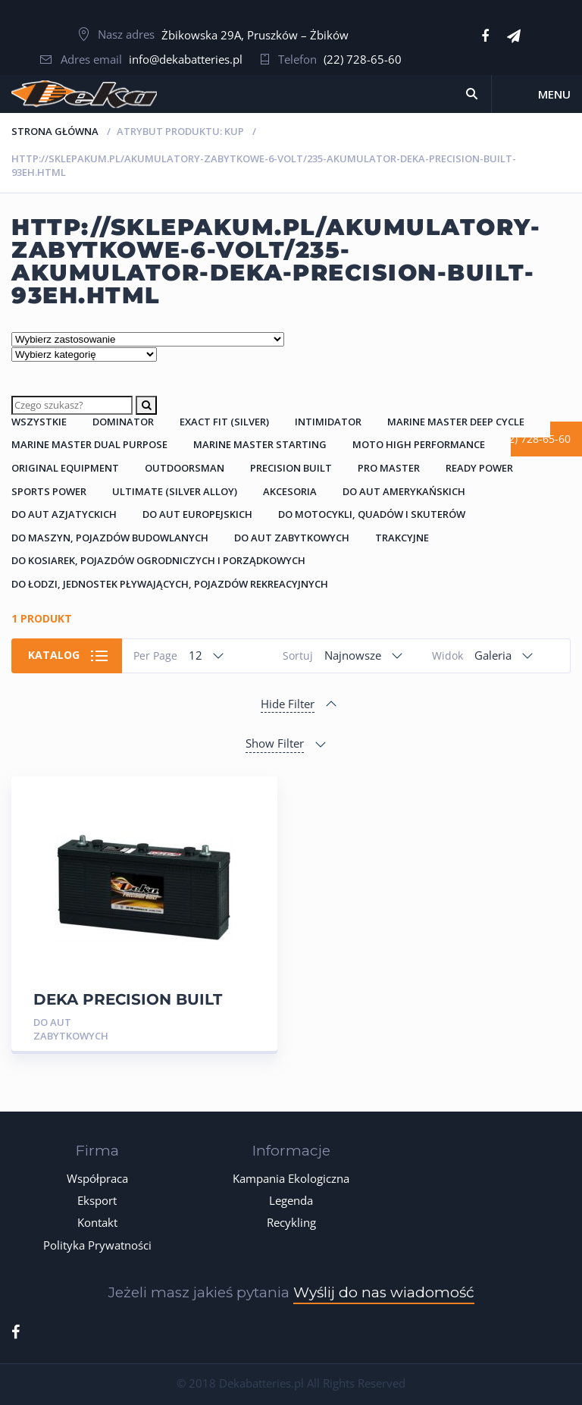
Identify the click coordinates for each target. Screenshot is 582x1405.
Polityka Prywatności (97, 1245)
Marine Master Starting (260, 444)
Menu (554, 94)
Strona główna (55, 131)
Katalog (54, 655)
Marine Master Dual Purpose (89, 444)
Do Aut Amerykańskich (404, 491)
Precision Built (291, 468)
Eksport (97, 1200)
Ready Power (479, 468)
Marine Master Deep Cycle (455, 421)
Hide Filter (287, 703)
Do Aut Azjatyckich (64, 514)
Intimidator (328, 421)
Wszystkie (39, 421)
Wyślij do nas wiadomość (383, 1292)
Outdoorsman (184, 468)
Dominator (123, 421)
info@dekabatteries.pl (185, 59)
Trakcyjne (402, 537)
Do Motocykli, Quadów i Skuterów (371, 514)
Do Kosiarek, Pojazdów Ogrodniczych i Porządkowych (158, 560)
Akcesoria (290, 491)
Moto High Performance (418, 444)
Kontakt (97, 1222)
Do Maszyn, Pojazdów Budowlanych (109, 537)
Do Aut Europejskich (197, 514)
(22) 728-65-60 (363, 59)
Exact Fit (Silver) (224, 421)
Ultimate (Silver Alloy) (174, 491)
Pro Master (389, 468)
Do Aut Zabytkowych (291, 537)
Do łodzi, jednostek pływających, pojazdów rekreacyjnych (169, 584)
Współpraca (97, 1178)
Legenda (291, 1200)
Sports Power (48, 491)
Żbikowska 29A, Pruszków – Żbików (255, 34)
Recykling (291, 1222)
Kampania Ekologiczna (291, 1178)
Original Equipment (65, 468)
